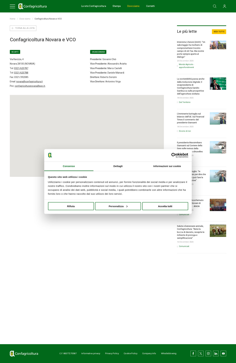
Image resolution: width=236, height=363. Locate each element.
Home (12, 18)
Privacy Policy (112, 353)
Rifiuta (71, 206)
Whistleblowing (169, 353)
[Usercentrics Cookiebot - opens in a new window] (173, 155)
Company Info (149, 353)
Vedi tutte (219, 31)
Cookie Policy (130, 353)
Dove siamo (133, 6)
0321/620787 (21, 68)
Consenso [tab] (69, 166)
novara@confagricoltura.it (29, 81)
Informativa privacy (90, 353)
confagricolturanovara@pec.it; (30, 86)
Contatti (150, 6)
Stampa (117, 6)
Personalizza (118, 206)
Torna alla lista (23, 28)
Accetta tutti (165, 206)
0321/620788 (21, 72)
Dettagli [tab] (118, 166)
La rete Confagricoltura (93, 6)
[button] (86, 132)
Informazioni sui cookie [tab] (167, 166)
